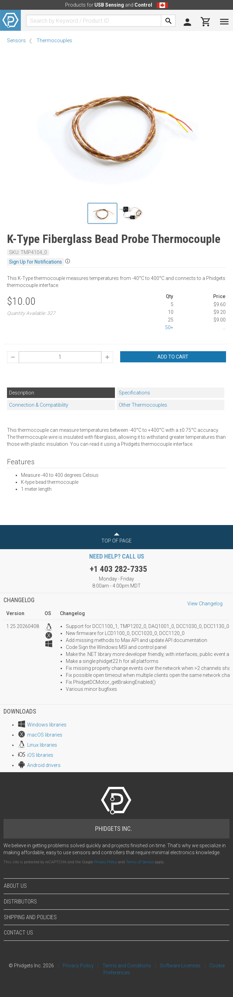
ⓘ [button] (67, 261)
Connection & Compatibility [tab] (38, 405)
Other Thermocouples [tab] (143, 405)
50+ (169, 327)
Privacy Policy (105, 862)
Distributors (20, 901)
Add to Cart (172, 357)
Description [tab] (21, 393)
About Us (15, 885)
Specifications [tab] (134, 393)
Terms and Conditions (126, 965)
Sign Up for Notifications (35, 262)
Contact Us (18, 932)
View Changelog (205, 603)
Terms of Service (140, 862)
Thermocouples (54, 40)
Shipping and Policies (30, 917)
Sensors (16, 40)
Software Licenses (180, 965)
